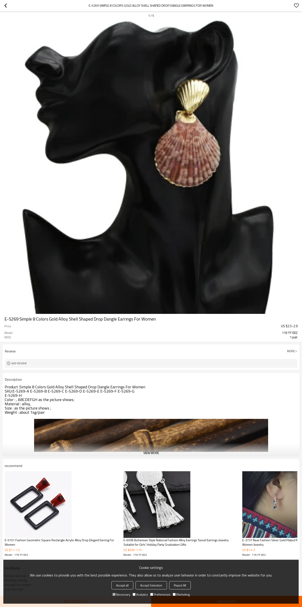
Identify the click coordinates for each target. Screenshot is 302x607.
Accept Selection (151, 585)
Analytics (140, 594)
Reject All (180, 585)
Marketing (181, 594)
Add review (19, 363)
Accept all (122, 585)
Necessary (121, 594)
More (291, 351)
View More (151, 453)
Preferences (160, 594)
